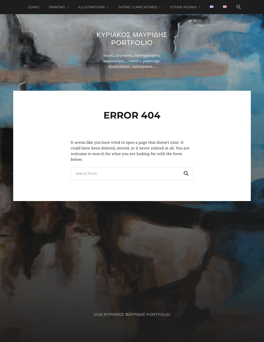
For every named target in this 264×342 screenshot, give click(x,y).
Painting (57, 7)
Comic (34, 7)
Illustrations (91, 7)
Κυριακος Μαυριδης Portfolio (132, 39)
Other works (183, 7)
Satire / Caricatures (137, 7)
